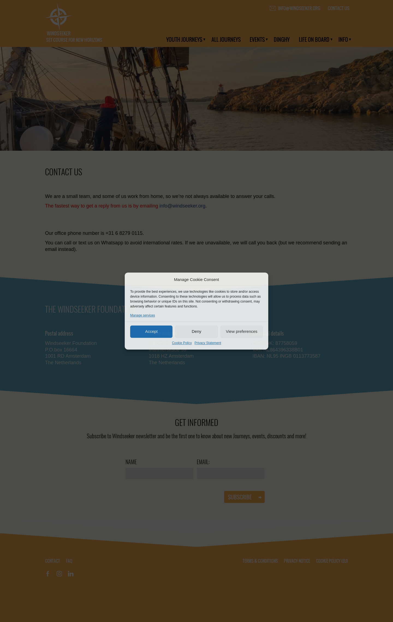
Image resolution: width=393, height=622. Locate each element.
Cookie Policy (182, 343)
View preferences (242, 331)
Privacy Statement (208, 343)
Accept (151, 331)
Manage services (142, 315)
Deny (196, 331)
